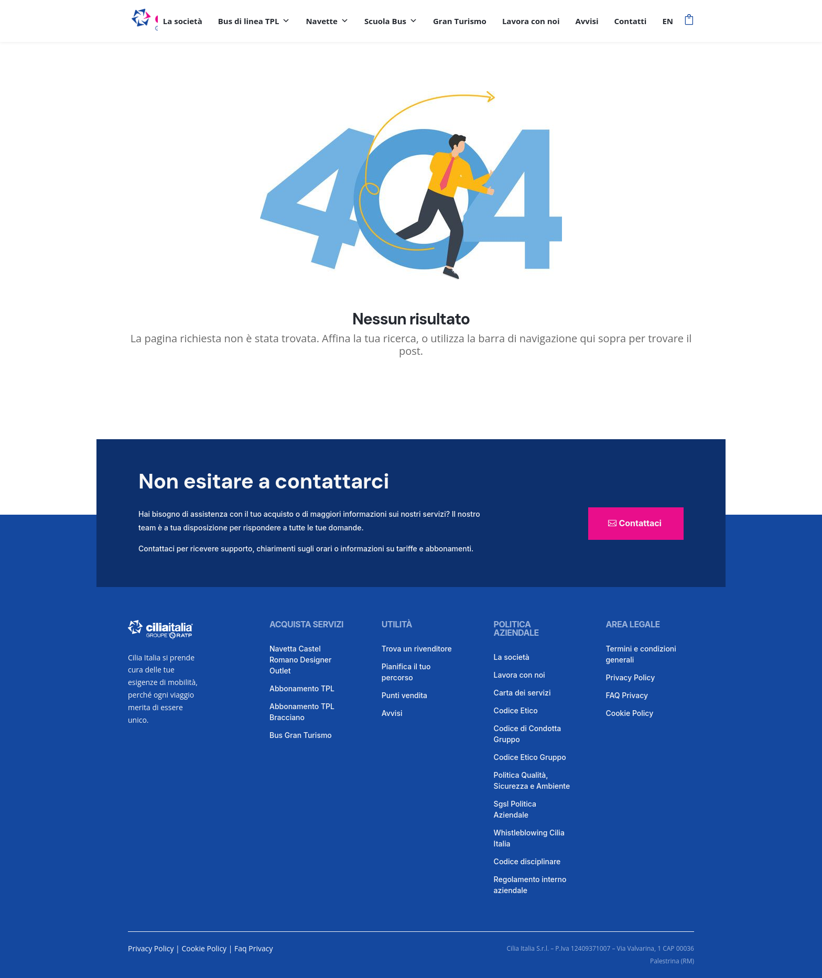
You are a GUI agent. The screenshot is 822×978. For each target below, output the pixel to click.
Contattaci (640, 523)
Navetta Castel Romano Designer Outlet (300, 659)
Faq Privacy (253, 948)
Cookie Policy (629, 713)
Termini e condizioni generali (640, 654)
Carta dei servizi (522, 692)
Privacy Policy (630, 677)
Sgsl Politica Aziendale (515, 809)
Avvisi (586, 21)
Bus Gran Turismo (300, 735)
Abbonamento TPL (301, 688)
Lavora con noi (531, 21)
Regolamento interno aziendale (530, 885)
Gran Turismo (459, 21)
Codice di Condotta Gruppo (527, 734)
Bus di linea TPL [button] (254, 21)
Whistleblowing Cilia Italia (529, 838)
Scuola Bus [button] (390, 21)
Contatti (630, 21)
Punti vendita (404, 695)
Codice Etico (516, 710)
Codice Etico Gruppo (530, 757)
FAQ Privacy (626, 695)
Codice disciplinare (527, 861)
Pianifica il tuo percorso (406, 672)
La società (182, 21)
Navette (327, 21)
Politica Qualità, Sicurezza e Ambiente (532, 780)
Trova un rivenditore (417, 648)
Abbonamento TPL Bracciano (301, 712)
